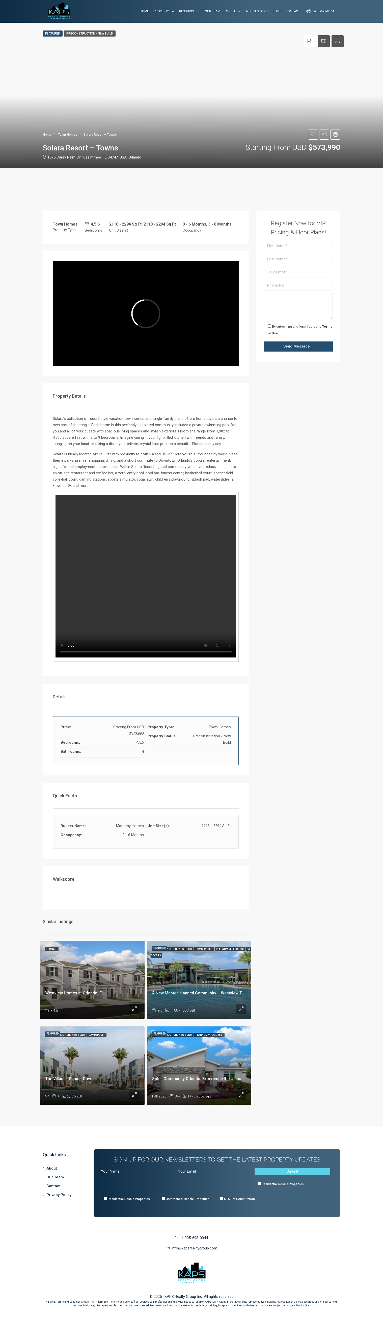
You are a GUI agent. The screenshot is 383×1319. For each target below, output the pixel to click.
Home (144, 11)
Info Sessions (256, 11)
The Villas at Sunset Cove (68, 1078)
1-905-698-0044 (320, 11)
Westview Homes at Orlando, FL (74, 993)
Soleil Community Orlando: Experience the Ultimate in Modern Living (215, 1078)
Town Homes (67, 134)
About (230, 11)
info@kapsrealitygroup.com (194, 1248)
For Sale (51, 949)
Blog (276, 11)
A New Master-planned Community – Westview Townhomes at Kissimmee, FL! (224, 993)
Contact (293, 11)
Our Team (212, 11)
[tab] (310, 41)
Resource (187, 11)
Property (161, 11)
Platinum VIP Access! (230, 949)
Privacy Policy (58, 1194)
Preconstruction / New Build (89, 33)
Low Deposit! (204, 949)
